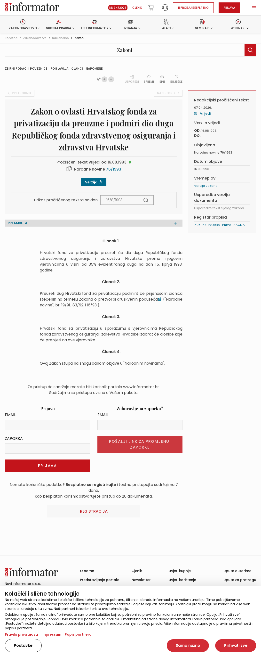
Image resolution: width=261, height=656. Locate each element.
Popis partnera (78, 634)
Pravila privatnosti (21, 634)
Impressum (51, 634)
